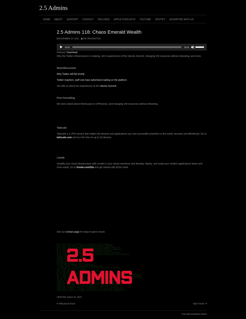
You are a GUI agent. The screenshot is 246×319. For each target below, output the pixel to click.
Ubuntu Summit (108, 86)
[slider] (127, 47)
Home (46, 19)
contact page (72, 231)
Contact (88, 19)
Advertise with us (181, 19)
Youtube (145, 19)
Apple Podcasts (124, 19)
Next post (199, 304)
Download (72, 52)
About (58, 19)
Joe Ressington (92, 38)
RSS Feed (104, 19)
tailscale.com (64, 137)
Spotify (160, 19)
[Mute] (192, 47)
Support (72, 19)
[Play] (61, 47)
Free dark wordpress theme (194, 314)
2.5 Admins (53, 7)
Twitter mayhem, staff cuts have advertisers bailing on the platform (92, 80)
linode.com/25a (85, 167)
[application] (132, 47)
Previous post (67, 304)
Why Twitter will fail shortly (71, 74)
